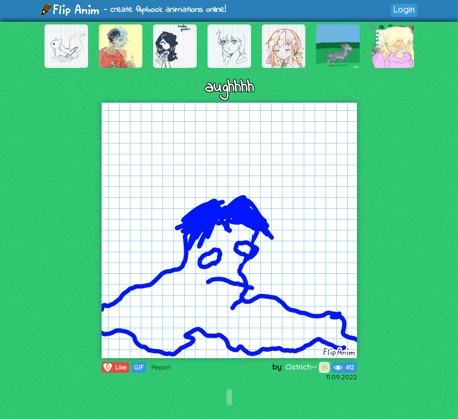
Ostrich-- (307, 367)
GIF (138, 367)
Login (404, 9)
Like (114, 367)
